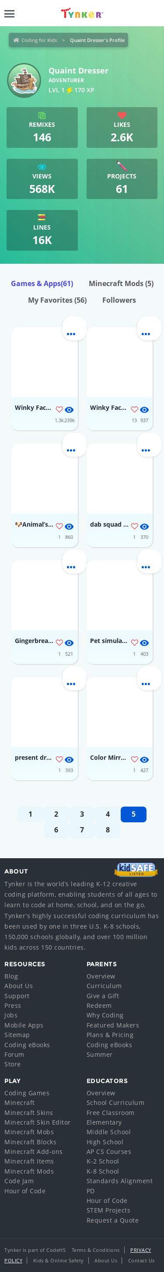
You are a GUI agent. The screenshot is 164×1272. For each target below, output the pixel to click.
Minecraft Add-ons (33, 1151)
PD (91, 1191)
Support (17, 996)
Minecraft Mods (121, 283)
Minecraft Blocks (30, 1142)
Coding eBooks (27, 1045)
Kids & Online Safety (58, 1260)
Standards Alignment (120, 1181)
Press (12, 1005)
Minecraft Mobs (29, 1132)
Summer (100, 1054)
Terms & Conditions (96, 1250)
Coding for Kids (39, 40)
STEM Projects (109, 1210)
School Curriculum (116, 1102)
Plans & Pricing (110, 1035)
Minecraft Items (29, 1161)
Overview (101, 976)
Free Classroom (111, 1112)
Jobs (10, 1015)
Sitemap (17, 1035)
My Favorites (57, 300)
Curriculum (104, 986)
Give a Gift (103, 996)
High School (105, 1142)
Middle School (109, 1132)
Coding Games (26, 1093)
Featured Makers (113, 1025)
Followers (119, 300)
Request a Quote (113, 1220)
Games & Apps (42, 283)
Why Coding (105, 1015)
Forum (14, 1054)
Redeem (99, 1005)
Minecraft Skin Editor (37, 1122)
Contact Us (141, 1260)
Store (12, 1064)
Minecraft (19, 1102)
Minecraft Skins (28, 1112)
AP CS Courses (109, 1151)
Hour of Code (24, 1191)
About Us (18, 986)
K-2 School (103, 1161)
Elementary (104, 1122)
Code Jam (19, 1181)
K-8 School (103, 1171)
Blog (11, 976)
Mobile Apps (24, 1025)
